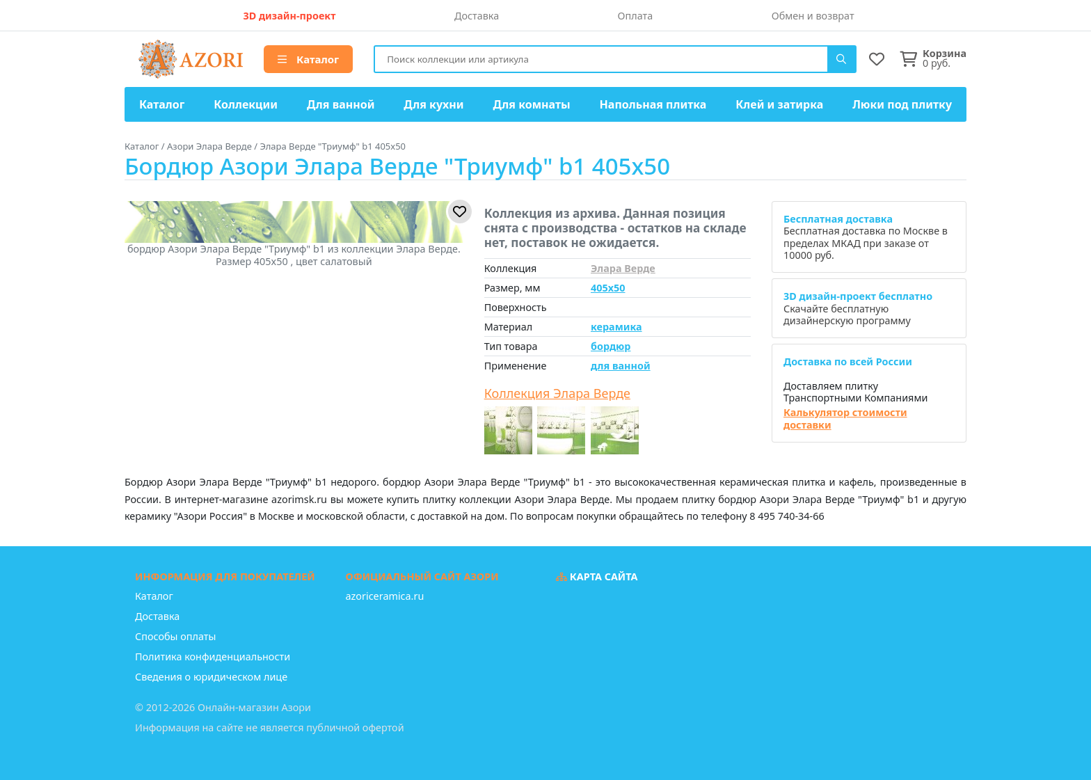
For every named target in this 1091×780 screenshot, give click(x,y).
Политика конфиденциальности (212, 656)
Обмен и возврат (813, 15)
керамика (616, 326)
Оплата (635, 15)
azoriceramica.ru (385, 596)
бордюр (610, 346)
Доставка (476, 15)
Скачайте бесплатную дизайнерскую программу (857, 308)
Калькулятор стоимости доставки (845, 418)
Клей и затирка (779, 104)
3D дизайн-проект (289, 15)
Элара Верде (623, 268)
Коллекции (246, 104)
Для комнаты (531, 104)
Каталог (308, 59)
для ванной (621, 365)
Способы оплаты (175, 636)
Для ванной (341, 104)
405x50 (608, 287)
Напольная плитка (653, 104)
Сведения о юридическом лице (211, 676)
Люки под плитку (902, 104)
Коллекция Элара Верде (557, 393)
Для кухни (433, 104)
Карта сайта (597, 576)
